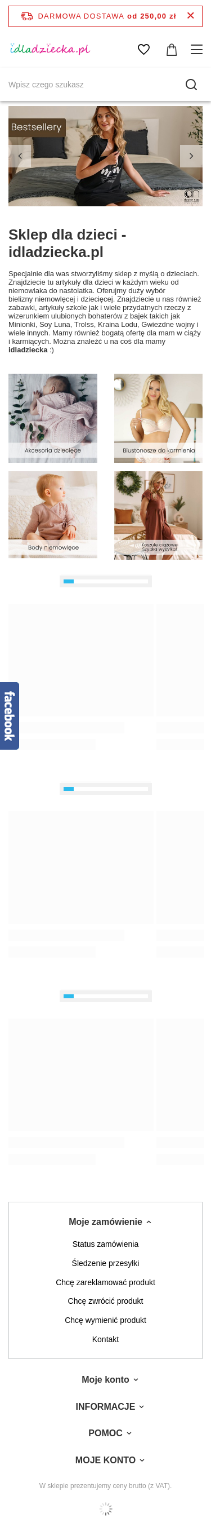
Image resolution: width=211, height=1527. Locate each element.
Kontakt (105, 1339)
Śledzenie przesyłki (106, 1263)
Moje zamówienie (105, 1222)
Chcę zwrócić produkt (105, 1300)
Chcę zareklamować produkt (105, 1282)
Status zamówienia (106, 1244)
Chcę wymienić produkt (105, 1320)
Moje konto (105, 1379)
